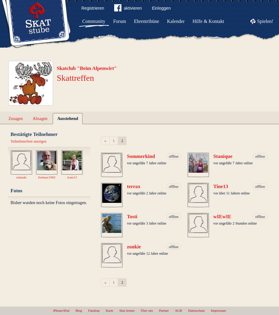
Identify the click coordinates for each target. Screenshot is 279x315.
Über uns (147, 310)
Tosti (132, 216)
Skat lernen (127, 310)
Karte (109, 310)
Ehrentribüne (146, 21)
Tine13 (220, 186)
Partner (164, 310)
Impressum (218, 310)
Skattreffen (75, 78)
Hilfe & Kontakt (208, 21)
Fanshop (94, 310)
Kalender (176, 21)
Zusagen (15, 118)
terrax (133, 186)
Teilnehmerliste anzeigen (28, 141)
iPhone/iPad (61, 310)
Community (93, 21)
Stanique (222, 156)
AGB (178, 310)
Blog (79, 310)
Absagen (40, 118)
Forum (119, 21)
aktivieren (128, 9)
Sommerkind (141, 156)
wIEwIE (222, 216)
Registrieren (92, 8)
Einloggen (161, 8)
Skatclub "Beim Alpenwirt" (87, 68)
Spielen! (265, 21)
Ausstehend (67, 118)
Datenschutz (196, 310)
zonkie (134, 247)
